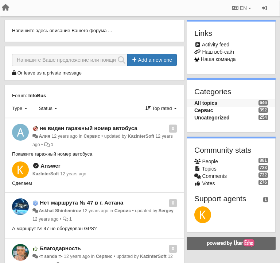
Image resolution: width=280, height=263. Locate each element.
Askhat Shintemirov (60, 210)
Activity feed (215, 44)
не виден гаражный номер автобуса (88, 128)
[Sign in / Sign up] (264, 8)
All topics (205, 103)
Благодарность (60, 248)
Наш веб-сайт (218, 52)
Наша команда (218, 59)
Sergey (166, 210)
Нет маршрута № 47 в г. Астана (81, 202)
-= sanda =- (50, 256)
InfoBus (37, 95)
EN (241, 8)
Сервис (91, 136)
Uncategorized (211, 118)
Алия (44, 136)
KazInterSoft (141, 136)
